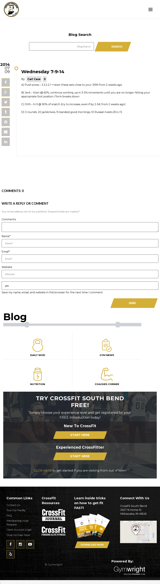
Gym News (107, 348)
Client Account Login (18, 529)
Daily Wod (37, 348)
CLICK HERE (43, 470)
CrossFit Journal (54, 516)
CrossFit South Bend (23, 9)
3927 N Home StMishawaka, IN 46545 (138, 509)
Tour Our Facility (15, 510)
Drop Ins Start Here (18, 535)
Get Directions (138, 534)
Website (7, 267)
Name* (6, 236)
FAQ (9, 515)
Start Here (80, 435)
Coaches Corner (107, 377)
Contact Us (13, 505)
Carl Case (34, 79)
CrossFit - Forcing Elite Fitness (54, 531)
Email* (6, 251)
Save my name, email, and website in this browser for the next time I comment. (52, 292)
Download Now (92, 544)
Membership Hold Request (17, 522)
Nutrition (37, 377)
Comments (9, 219)
